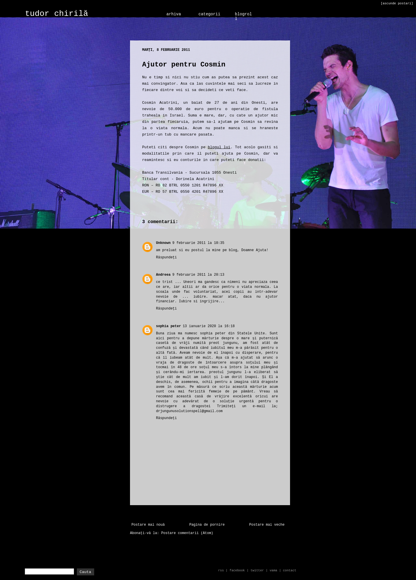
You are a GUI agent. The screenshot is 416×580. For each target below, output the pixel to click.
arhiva (173, 14)
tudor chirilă (56, 13)
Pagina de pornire (206, 525)
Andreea (163, 275)
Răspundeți (166, 257)
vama (273, 570)
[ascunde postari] (397, 3)
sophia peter (168, 326)
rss (221, 570)
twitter (257, 570)
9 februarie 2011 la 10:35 (198, 243)
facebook (237, 570)
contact (289, 570)
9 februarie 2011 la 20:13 (198, 275)
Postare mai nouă (148, 525)
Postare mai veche (267, 525)
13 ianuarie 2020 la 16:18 (209, 326)
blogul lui (219, 147)
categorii (209, 14)
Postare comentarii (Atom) (187, 533)
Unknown (163, 243)
